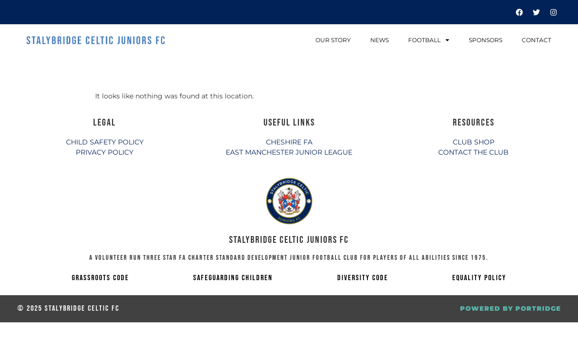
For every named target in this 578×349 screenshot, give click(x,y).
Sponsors (485, 40)
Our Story (333, 40)
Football (428, 40)
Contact (536, 40)
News (379, 40)
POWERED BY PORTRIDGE (510, 308)
